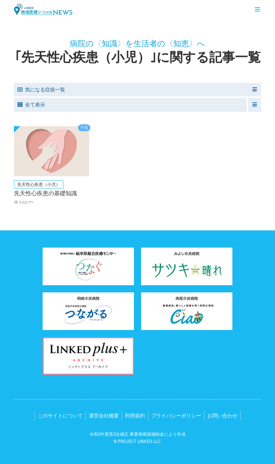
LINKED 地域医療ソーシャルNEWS (43, 9)
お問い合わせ (222, 415)
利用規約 (135, 415)
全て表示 (31, 104)
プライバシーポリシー (176, 415)
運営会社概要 (104, 415)
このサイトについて (60, 415)
